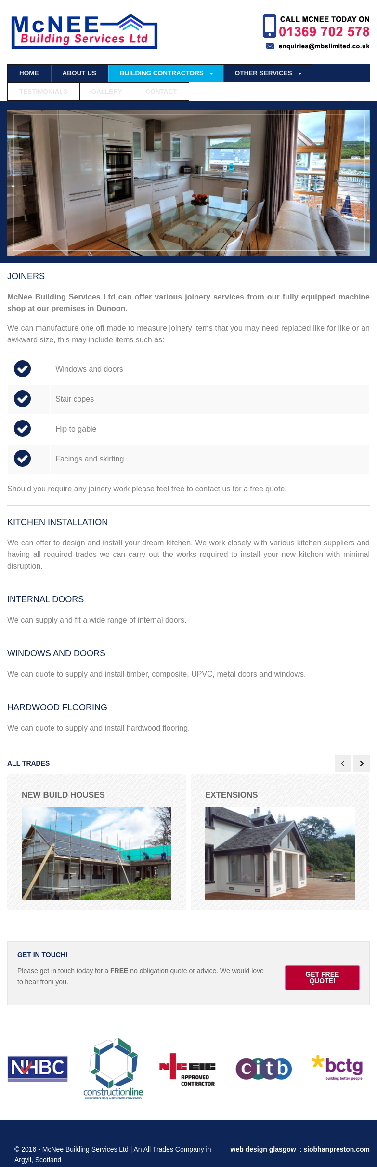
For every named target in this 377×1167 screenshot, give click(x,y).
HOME (29, 73)
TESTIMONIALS (43, 91)
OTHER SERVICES (263, 73)
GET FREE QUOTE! (322, 976)
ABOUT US (80, 73)
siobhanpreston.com (336, 1147)
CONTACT (161, 91)
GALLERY (106, 91)
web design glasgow (264, 1147)
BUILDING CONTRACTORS (162, 73)
